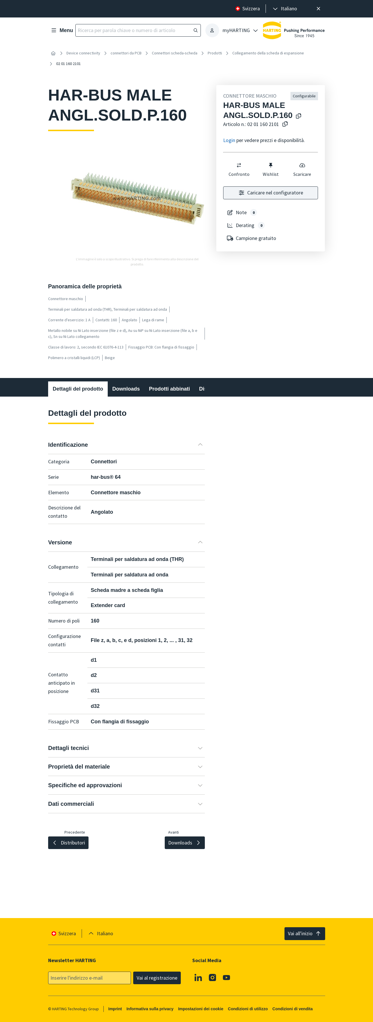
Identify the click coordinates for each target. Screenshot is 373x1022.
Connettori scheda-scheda (174, 53)
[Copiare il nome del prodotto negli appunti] (297, 116)
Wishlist (271, 169)
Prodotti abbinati (169, 389)
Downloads (126, 389)
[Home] (53, 53)
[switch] (239, 165)
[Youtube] (227, 977)
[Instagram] (213, 977)
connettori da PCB (126, 53)
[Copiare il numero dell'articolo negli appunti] (284, 124)
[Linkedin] (198, 977)
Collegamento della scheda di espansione (268, 53)
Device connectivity (83, 53)
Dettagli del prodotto (78, 389)
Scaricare (302, 169)
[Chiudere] (318, 8)
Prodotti (215, 53)
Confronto (239, 169)
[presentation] (284, 8)
